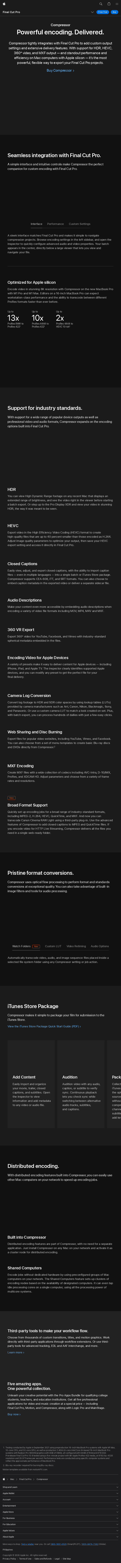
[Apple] (4, 4)
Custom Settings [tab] (79, 224)
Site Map (67, 1559)
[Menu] (117, 4)
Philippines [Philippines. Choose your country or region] (8, 1550)
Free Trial (103, 12)
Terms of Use (25, 1559)
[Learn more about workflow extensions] (16, 1352)
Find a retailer (27, 1544)
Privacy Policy (9, 1559)
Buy (115, 12)
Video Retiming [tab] (76, 946)
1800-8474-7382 (89, 1544)
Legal (57, 1559)
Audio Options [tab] (100, 946)
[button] (101, 4)
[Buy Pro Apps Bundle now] (14, 1414)
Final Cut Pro (11, 12)
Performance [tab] (55, 224)
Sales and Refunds (43, 1559)
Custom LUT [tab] (53, 946)
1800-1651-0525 (58, 1544)
